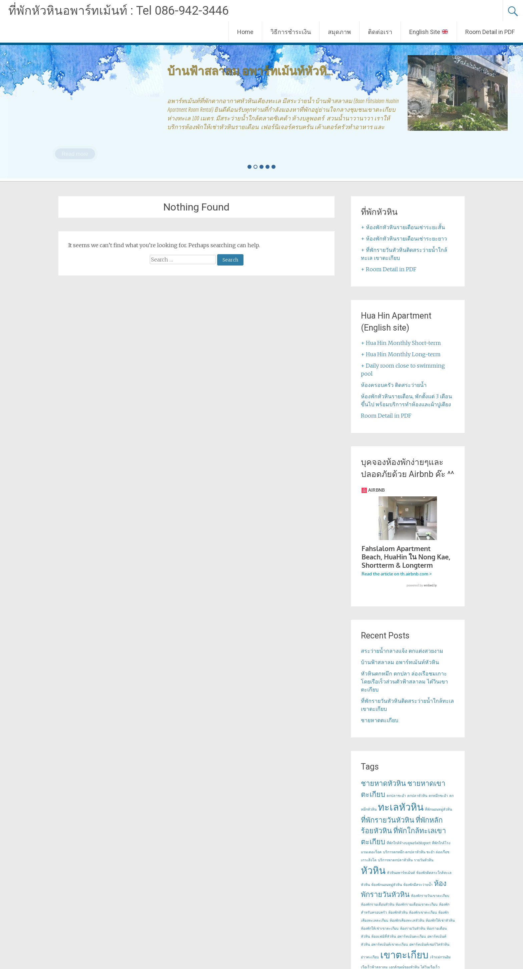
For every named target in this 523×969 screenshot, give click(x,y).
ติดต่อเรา (380, 31)
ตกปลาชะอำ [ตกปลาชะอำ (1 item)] (396, 802)
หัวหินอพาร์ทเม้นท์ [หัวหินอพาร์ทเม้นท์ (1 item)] (401, 879)
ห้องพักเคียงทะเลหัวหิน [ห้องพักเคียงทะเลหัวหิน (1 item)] (407, 927)
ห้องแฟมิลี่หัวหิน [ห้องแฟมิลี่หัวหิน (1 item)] (383, 943)
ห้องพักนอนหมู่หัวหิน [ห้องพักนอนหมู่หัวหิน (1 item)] (386, 891)
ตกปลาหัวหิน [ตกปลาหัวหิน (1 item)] (417, 802)
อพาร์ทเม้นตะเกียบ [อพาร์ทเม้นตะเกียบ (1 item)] (411, 943)
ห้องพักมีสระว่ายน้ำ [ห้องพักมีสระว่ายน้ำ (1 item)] (418, 891)
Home (245, 31)
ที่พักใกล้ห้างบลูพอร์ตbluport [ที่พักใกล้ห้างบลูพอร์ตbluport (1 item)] (409, 849)
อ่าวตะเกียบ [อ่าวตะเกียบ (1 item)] (370, 963)
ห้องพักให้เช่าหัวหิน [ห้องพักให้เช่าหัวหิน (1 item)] (440, 927)
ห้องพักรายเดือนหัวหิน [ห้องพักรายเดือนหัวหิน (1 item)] (377, 911)
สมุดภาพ (339, 31)
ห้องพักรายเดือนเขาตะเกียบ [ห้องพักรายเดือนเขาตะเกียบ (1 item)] (417, 911)
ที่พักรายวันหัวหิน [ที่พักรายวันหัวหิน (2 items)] (387, 826)
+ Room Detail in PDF (388, 269)
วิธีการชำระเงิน (291, 31)
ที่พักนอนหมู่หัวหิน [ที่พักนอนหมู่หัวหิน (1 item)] (438, 816)
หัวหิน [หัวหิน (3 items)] (373, 877)
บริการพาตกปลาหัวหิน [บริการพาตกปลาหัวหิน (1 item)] (395, 866)
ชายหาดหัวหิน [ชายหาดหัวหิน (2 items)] (383, 789)
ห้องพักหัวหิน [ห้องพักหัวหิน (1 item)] (398, 919)
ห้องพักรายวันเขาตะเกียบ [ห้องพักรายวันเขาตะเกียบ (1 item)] (430, 902)
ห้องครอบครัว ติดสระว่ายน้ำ (394, 385)
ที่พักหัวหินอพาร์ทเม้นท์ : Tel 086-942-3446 (118, 11)
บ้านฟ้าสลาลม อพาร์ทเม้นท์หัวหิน (400, 668)
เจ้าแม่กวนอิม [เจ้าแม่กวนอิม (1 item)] (440, 963)
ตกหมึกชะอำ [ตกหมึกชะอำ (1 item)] (438, 802)
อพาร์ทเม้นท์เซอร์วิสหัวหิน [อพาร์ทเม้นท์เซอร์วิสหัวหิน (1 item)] (429, 951)
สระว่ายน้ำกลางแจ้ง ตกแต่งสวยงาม (402, 657)
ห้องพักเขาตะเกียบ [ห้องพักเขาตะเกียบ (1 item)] (423, 919)
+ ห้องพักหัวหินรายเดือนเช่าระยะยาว (404, 238)
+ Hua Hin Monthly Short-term (401, 343)
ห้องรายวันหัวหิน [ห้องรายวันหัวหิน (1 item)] (412, 935)
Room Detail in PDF (490, 31)
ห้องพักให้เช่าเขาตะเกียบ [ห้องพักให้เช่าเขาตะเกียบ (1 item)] (380, 935)
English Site (428, 31)
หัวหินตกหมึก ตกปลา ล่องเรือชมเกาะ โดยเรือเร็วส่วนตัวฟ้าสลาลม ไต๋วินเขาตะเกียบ (404, 687)
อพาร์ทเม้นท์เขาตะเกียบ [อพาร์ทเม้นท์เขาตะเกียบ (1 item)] (389, 951)
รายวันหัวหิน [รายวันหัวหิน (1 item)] (423, 866)
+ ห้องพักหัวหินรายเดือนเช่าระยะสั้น (403, 227)
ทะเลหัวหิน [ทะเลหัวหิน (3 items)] (401, 813)
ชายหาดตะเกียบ (379, 726)
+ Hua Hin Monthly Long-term (401, 354)
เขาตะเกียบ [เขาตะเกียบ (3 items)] (404, 961)
